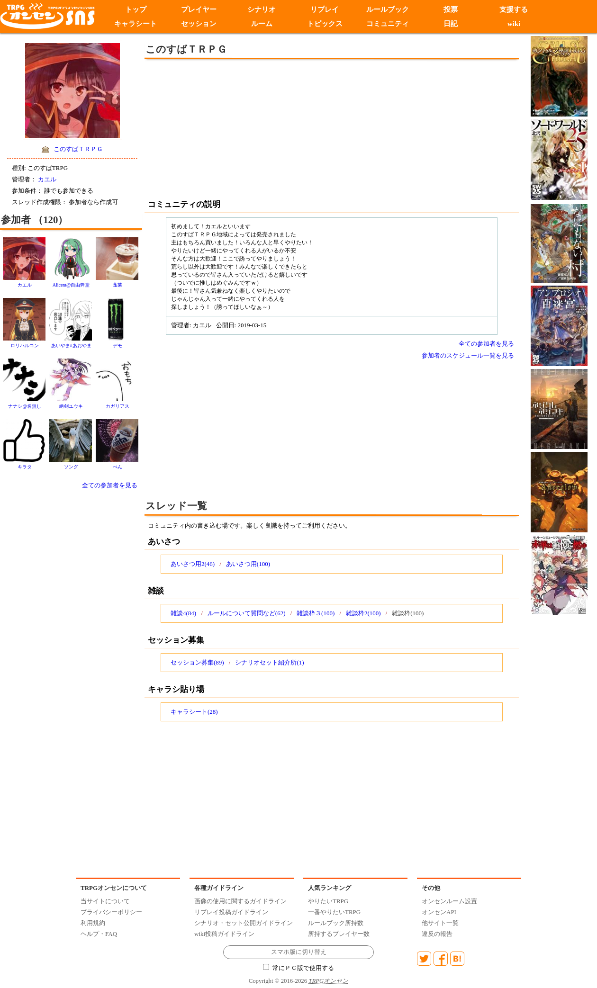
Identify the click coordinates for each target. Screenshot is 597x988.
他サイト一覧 (440, 922)
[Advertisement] (253, 128)
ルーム (261, 23)
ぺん (117, 466)
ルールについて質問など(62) (247, 613)
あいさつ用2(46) (193, 563)
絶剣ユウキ (71, 406)
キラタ (25, 466)
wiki (514, 23)
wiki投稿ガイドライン (224, 933)
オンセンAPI (439, 912)
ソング (71, 466)
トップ (135, 9)
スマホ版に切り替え (298, 952)
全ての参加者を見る (109, 485)
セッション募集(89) (197, 662)
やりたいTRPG (328, 901)
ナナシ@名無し (24, 406)
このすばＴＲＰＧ (78, 149)
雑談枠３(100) (316, 613)
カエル (47, 179)
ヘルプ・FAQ (99, 933)
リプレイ (324, 9)
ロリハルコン (24, 345)
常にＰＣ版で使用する (298, 968)
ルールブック (387, 9)
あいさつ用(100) (248, 563)
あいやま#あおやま (71, 345)
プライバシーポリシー (111, 912)
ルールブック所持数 (335, 922)
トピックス (325, 23)
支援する (513, 9)
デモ (117, 345)
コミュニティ (387, 23)
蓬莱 (117, 284)
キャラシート (135, 23)
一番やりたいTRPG (334, 912)
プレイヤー (199, 9)
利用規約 (93, 922)
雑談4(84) (183, 613)
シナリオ (261, 9)
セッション (199, 23)
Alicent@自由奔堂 (71, 284)
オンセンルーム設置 (449, 901)
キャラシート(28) (194, 711)
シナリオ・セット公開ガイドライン (243, 922)
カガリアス (117, 406)
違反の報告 (437, 933)
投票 (450, 9)
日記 (450, 23)
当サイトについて (105, 901)
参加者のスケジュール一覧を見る (468, 355)
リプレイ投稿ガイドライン (231, 912)
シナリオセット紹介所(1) (269, 662)
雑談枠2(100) (363, 613)
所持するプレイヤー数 (339, 933)
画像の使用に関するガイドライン (240, 901)
